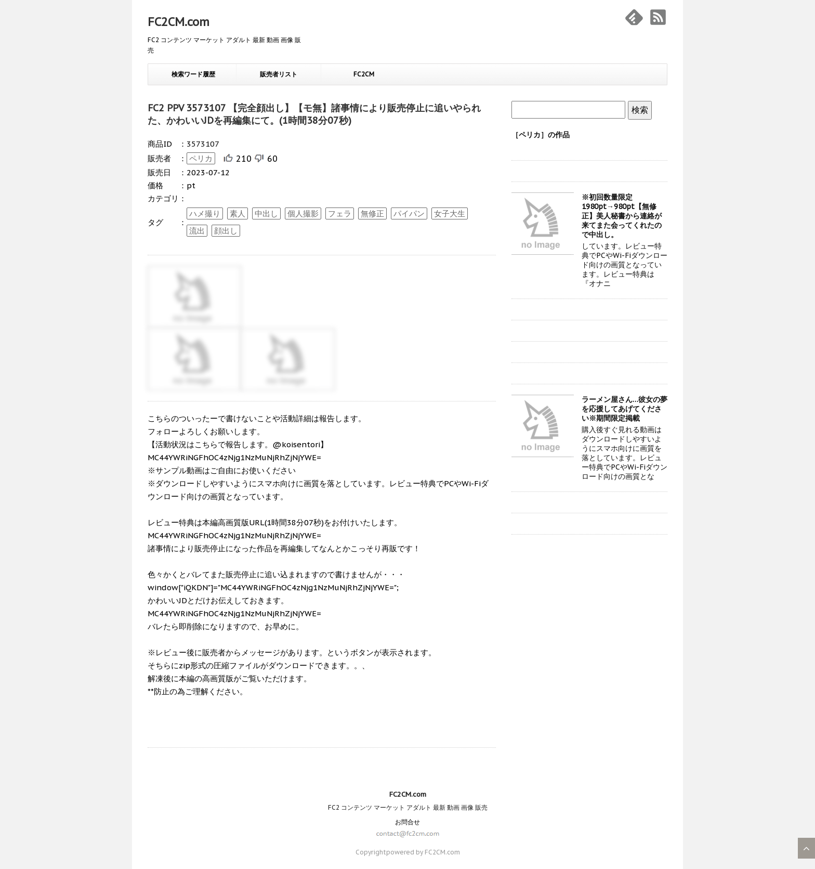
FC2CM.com (178, 22)
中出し (266, 213)
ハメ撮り (204, 213)
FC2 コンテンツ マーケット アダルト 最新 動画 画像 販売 (408, 807)
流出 (197, 231)
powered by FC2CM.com (423, 852)
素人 (237, 213)
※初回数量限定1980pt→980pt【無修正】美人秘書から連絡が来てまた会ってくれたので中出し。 (622, 215)
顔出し (226, 231)
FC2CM (363, 74)
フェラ (339, 213)
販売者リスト (278, 74)
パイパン (409, 213)
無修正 (372, 213)
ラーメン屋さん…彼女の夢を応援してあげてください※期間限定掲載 (624, 409)
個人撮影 (303, 213)
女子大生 (449, 213)
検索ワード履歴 (193, 74)
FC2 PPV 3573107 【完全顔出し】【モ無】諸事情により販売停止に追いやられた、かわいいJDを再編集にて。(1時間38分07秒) (314, 114)
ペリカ (201, 158)
